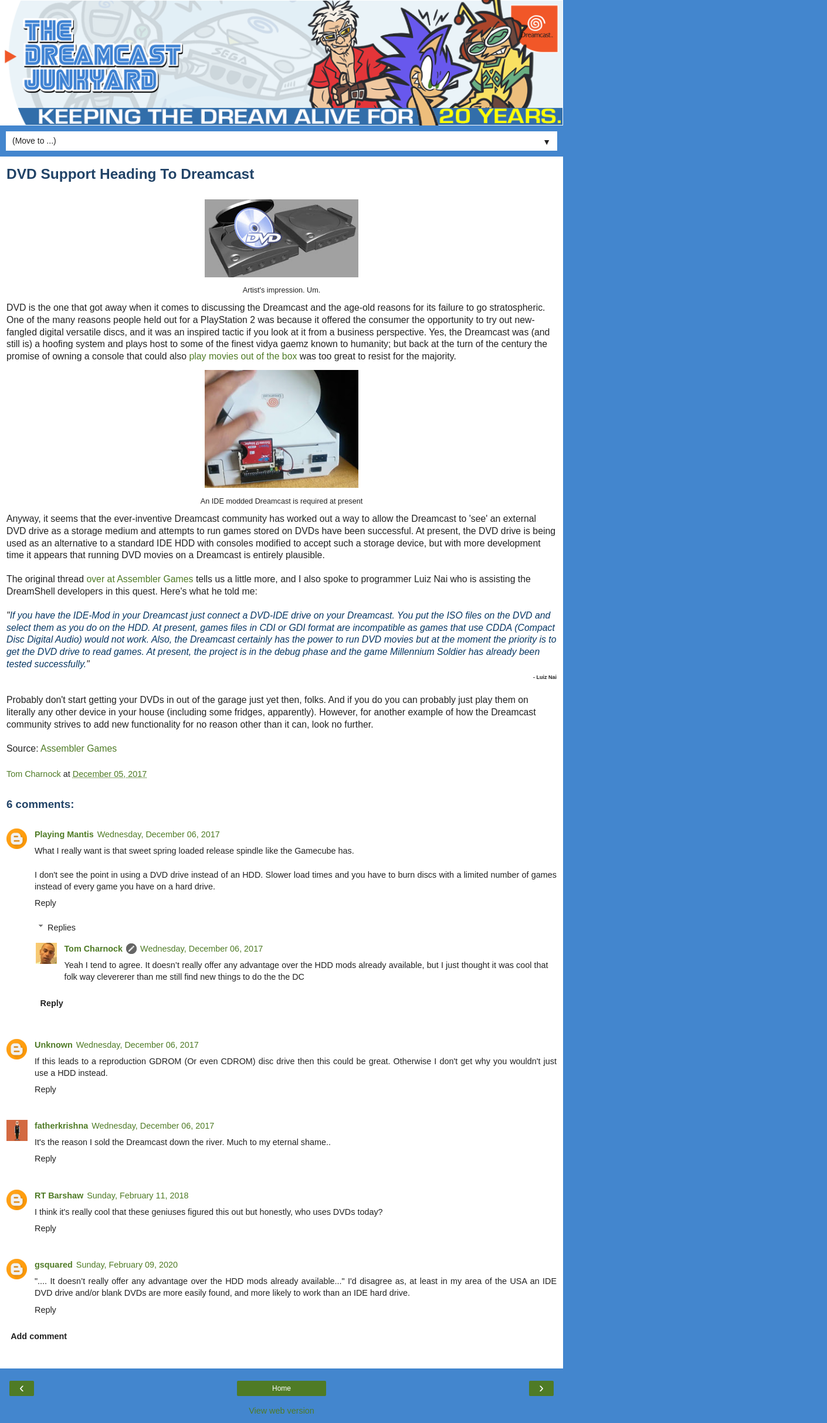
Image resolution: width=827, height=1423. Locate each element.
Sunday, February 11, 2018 (137, 1195)
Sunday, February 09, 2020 (127, 1264)
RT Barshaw (59, 1195)
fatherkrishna (61, 1125)
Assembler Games (78, 748)
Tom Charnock (93, 948)
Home (281, 1388)
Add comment (39, 1336)
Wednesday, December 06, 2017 (158, 834)
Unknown (54, 1045)
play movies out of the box (243, 356)
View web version (281, 1410)
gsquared (54, 1264)
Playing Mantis (64, 834)
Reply (45, 903)
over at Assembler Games (139, 579)
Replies (62, 927)
